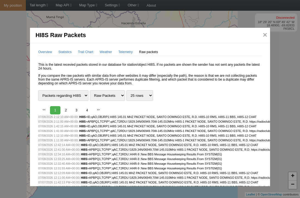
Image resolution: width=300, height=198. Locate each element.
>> (98, 109)
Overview (45, 52)
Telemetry (125, 52)
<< (44, 109)
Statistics (65, 52)
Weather (106, 52)
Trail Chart (85, 52)
